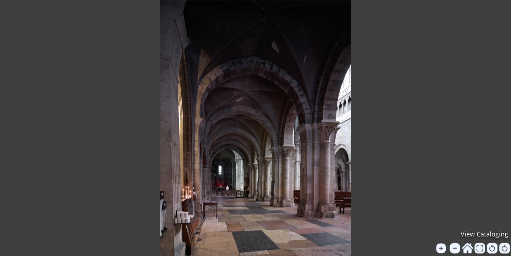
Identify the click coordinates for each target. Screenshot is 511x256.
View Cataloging (484, 234)
